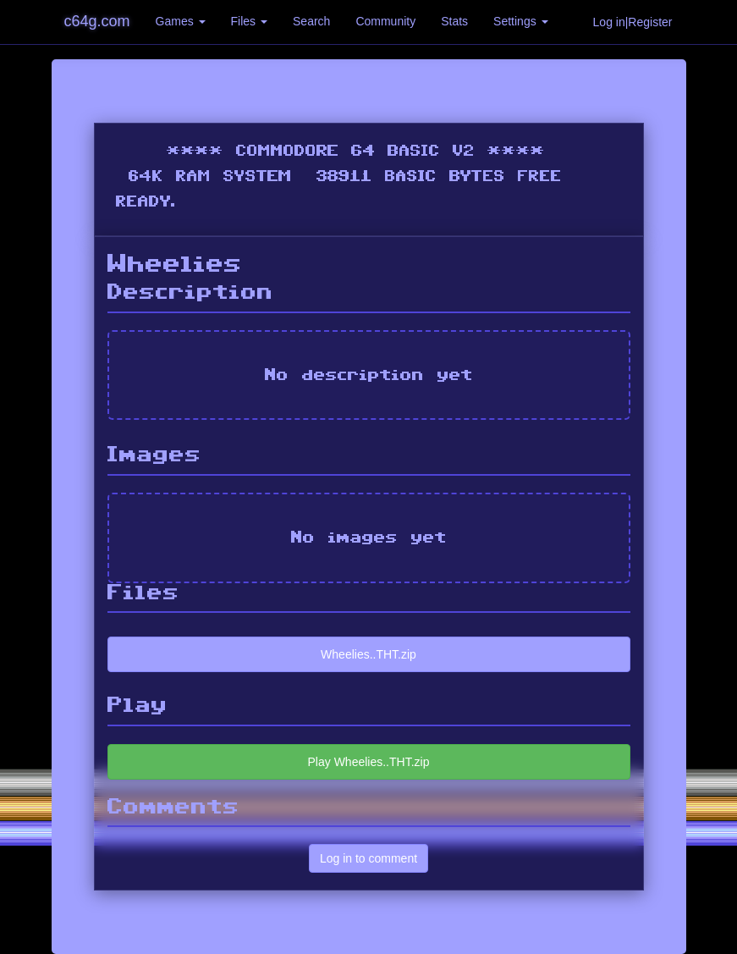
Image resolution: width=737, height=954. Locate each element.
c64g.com (97, 21)
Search (311, 21)
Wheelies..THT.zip (368, 654)
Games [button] (181, 21)
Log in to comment (368, 858)
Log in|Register (633, 22)
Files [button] (249, 21)
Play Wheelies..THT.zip (369, 762)
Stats (454, 21)
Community (385, 21)
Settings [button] (520, 21)
